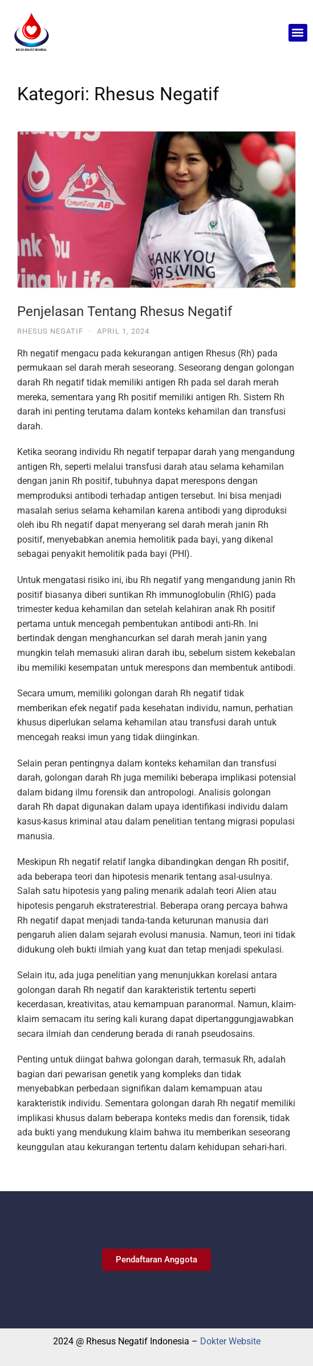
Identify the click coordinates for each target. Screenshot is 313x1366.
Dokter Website (230, 1341)
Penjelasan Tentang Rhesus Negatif (124, 311)
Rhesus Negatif (50, 331)
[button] (297, 33)
